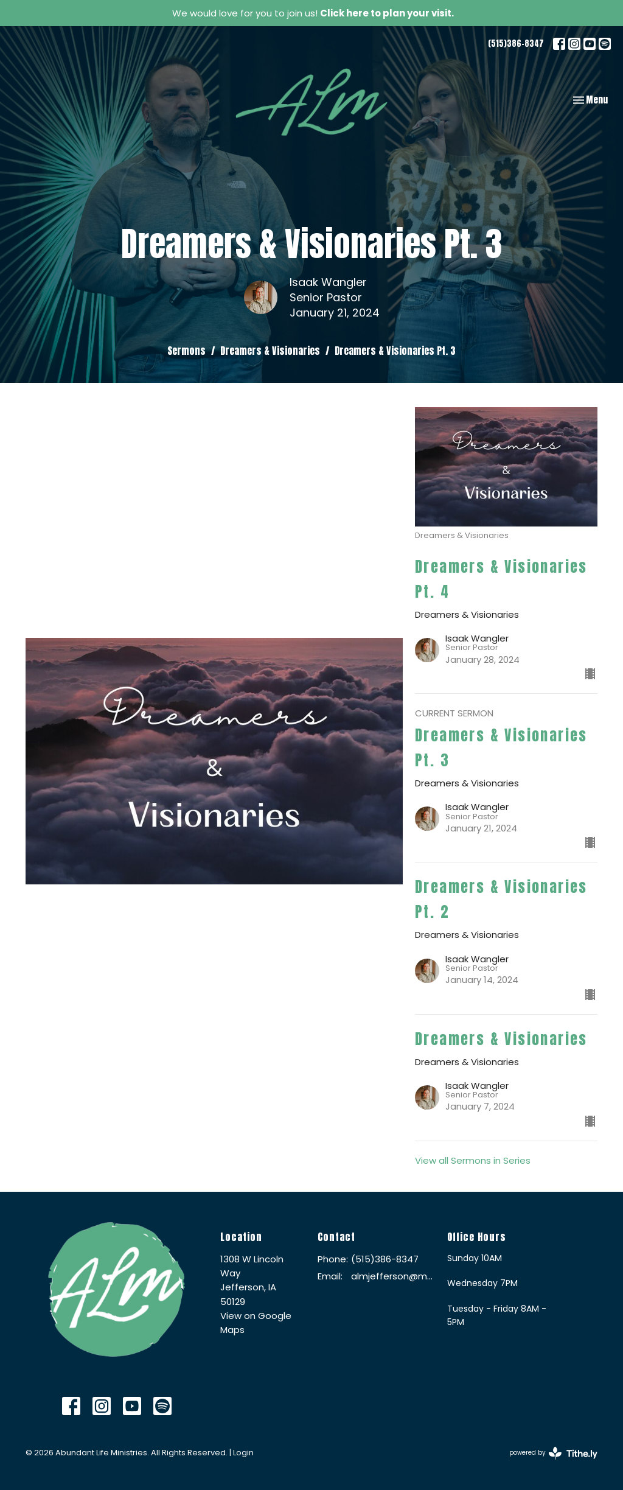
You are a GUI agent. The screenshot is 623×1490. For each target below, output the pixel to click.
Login (243, 1452)
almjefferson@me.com (393, 1276)
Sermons (186, 350)
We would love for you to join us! (313, 13)
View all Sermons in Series (473, 1160)
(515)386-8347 (516, 43)
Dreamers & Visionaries (270, 350)
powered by (553, 1453)
